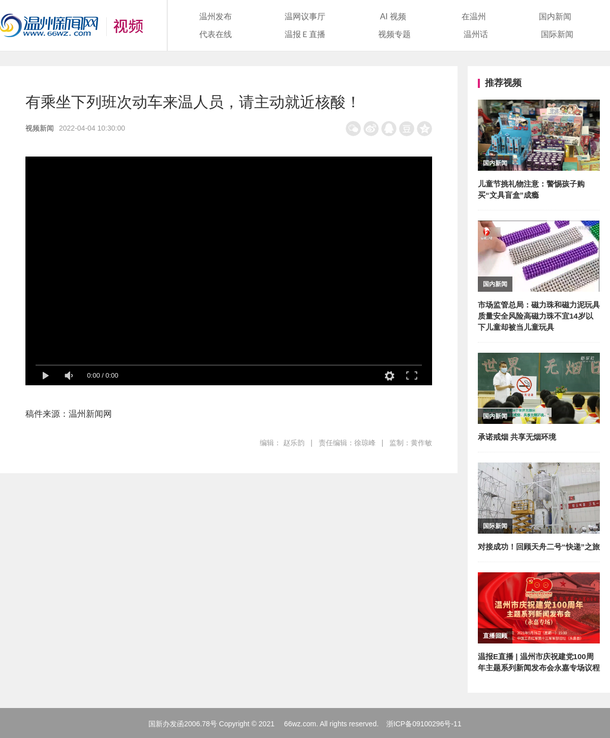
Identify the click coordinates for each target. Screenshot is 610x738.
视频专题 (394, 34)
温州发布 (215, 16)
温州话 (476, 34)
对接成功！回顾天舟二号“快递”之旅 (539, 546)
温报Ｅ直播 (305, 34)
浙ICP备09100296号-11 (424, 724)
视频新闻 (39, 128)
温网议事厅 (305, 16)
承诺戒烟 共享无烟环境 (517, 437)
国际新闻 (557, 34)
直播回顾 (495, 635)
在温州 (474, 16)
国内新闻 (555, 16)
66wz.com (300, 724)
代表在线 (215, 34)
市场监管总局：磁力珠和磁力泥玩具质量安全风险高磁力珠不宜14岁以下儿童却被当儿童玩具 (539, 315)
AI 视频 (393, 16)
